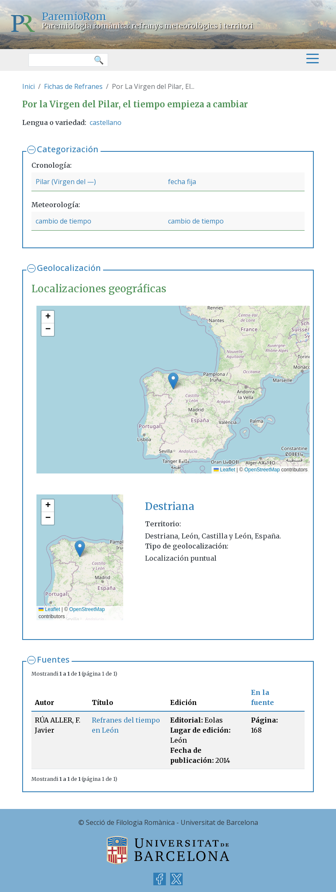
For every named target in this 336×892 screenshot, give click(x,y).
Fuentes (53, 659)
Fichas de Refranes (73, 86)
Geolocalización (69, 267)
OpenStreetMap (262, 470)
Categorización (67, 149)
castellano (105, 122)
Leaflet (224, 470)
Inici (28, 86)
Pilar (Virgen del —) (66, 181)
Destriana (169, 506)
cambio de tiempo (63, 221)
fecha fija (182, 181)
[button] (173, 381)
